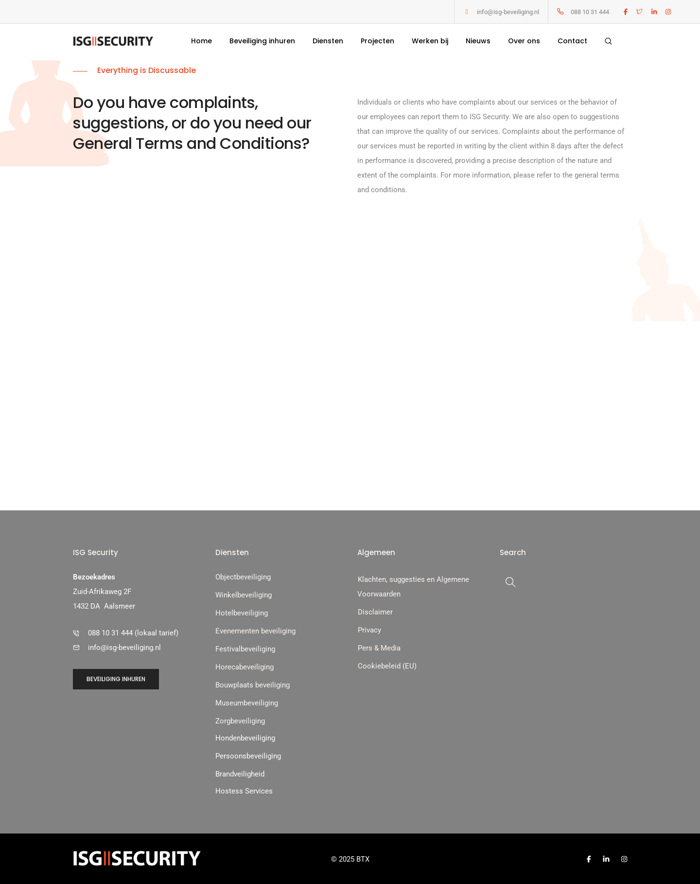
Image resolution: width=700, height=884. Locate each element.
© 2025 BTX (350, 858)
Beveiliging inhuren (262, 42)
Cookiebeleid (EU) (387, 665)
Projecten (377, 42)
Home (201, 42)
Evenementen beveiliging (255, 630)
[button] (117, 350)
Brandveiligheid (239, 773)
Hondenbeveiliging (245, 737)
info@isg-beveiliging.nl (508, 12)
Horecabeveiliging (244, 666)
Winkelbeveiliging (243, 594)
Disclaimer (375, 611)
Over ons (524, 42)
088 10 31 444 (590, 12)
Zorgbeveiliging (240, 720)
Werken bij (430, 42)
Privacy (369, 629)
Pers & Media (379, 647)
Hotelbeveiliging (241, 612)
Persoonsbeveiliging (248, 755)
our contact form (339, 323)
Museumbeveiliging (246, 702)
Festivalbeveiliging (245, 648)
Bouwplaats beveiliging (252, 684)
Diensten (328, 42)
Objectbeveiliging (243, 576)
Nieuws (478, 42)
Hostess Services (244, 790)
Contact (572, 42)
